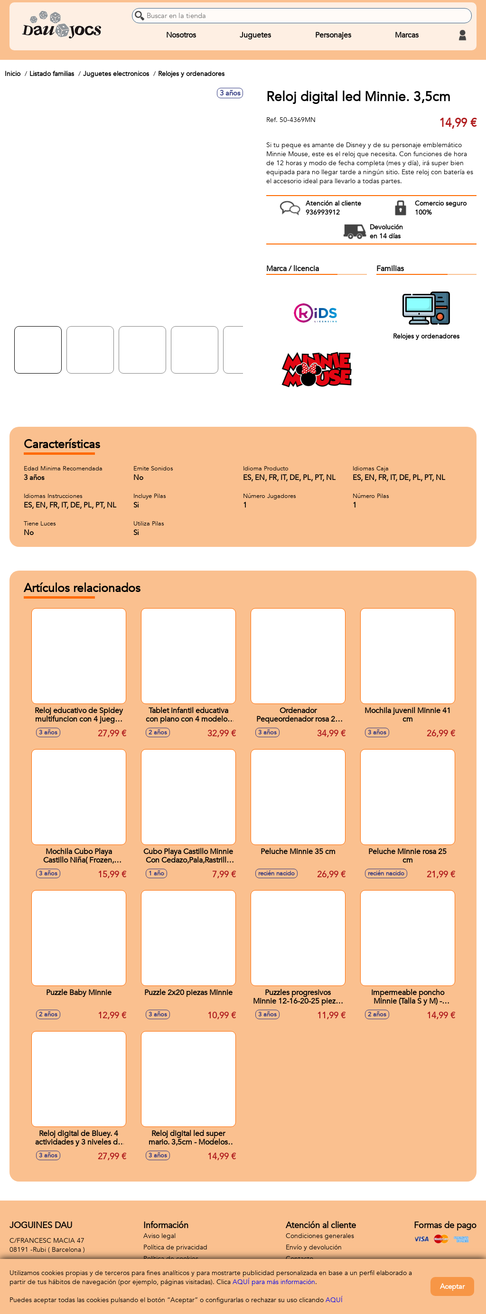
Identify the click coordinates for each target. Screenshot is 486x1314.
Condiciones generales (320, 1235)
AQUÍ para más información (274, 1281)
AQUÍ (334, 1300)
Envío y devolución (314, 1247)
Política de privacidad (175, 1247)
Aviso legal (159, 1235)
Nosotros (181, 35)
